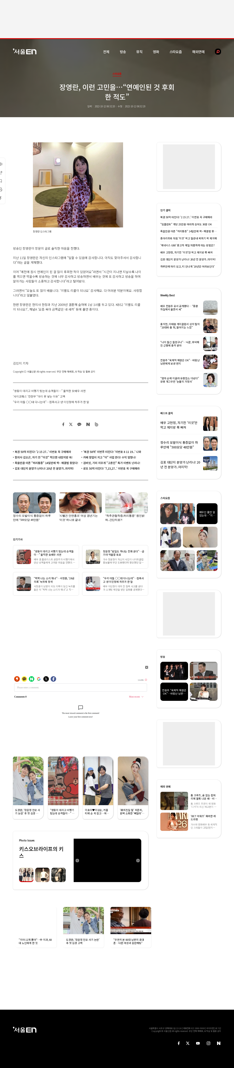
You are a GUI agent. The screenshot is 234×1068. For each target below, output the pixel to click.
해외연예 (198, 51)
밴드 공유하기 (96, 424)
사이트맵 (210, 1028)
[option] (107, 860)
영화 (156, 51)
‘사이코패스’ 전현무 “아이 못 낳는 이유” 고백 (39, 396)
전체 (106, 51)
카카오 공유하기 (79, 424)
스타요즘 (176, 51)
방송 (123, 51)
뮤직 (139, 51)
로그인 (218, 1028)
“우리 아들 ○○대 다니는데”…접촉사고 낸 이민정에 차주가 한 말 (51, 402)
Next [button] (138, 860)
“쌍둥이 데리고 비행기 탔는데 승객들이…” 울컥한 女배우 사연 (49, 391)
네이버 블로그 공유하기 (88, 424)
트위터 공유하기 (71, 424)
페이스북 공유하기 (63, 424)
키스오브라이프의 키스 (41, 852)
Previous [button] (77, 860)
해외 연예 (165, 786)
